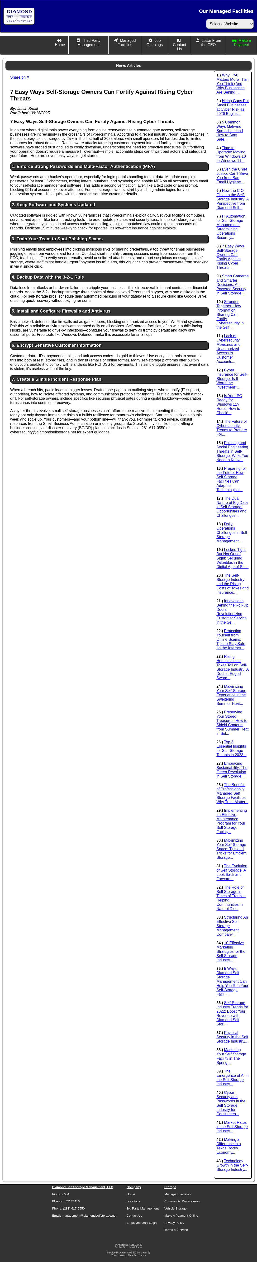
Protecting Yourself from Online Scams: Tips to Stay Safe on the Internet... (230, 639)
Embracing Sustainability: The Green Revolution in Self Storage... (231, 769)
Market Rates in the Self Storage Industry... (232, 1126)
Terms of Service (176, 1230)
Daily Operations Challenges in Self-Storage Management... (232, 532)
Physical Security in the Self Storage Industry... (232, 1037)
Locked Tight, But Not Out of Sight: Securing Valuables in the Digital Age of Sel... (232, 558)
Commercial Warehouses (182, 1201)
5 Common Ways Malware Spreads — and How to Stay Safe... (229, 130)
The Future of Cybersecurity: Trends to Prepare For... (231, 427)
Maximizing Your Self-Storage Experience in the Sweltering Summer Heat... (231, 695)
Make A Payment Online (181, 1215)
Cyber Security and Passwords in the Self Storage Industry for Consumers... (230, 1103)
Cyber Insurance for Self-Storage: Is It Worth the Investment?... (231, 378)
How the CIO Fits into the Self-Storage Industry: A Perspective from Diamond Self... (232, 199)
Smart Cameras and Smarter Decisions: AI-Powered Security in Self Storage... (232, 284)
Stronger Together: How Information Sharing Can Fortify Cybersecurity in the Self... (230, 314)
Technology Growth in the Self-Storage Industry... (232, 1165)
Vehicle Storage (175, 1208)
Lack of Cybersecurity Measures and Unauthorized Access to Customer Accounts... (228, 349)
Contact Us (179, 47)
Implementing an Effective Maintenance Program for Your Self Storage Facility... (231, 821)
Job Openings (155, 42)
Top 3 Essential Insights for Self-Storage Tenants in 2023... (231, 748)
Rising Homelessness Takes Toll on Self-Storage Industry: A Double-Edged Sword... (232, 667)
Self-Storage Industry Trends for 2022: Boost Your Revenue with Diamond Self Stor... (232, 1013)
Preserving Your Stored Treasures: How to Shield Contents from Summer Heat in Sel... (232, 722)
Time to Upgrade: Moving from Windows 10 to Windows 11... (231, 154)
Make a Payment (242, 42)
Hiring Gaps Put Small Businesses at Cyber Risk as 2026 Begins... (232, 107)
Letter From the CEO (211, 42)
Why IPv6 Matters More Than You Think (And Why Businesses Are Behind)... (232, 83)
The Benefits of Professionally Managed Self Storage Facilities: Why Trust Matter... (232, 793)
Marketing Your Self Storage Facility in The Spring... (231, 1056)
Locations (133, 1201)
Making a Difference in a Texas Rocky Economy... (228, 1146)
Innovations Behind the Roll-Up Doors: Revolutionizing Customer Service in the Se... (232, 611)
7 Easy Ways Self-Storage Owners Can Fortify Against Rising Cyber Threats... (230, 257)
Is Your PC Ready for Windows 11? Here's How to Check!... (229, 404)
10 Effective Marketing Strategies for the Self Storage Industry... (230, 951)
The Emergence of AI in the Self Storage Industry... (232, 1077)
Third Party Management (88, 42)
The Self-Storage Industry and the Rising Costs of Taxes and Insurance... (232, 583)
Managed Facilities (126, 42)
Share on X (19, 77)
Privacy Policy (174, 1222)
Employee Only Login (142, 1222)
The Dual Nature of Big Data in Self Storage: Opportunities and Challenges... (232, 506)
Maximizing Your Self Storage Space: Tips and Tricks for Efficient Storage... (231, 848)
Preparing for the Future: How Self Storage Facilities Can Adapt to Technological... (231, 479)
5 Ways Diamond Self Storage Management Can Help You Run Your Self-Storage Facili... (232, 981)
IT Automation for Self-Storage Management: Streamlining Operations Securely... (230, 227)
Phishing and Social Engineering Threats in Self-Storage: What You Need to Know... (232, 451)
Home (60, 45)
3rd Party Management (143, 1208)
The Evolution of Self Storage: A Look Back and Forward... (231, 872)
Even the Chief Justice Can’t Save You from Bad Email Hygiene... (232, 175)
